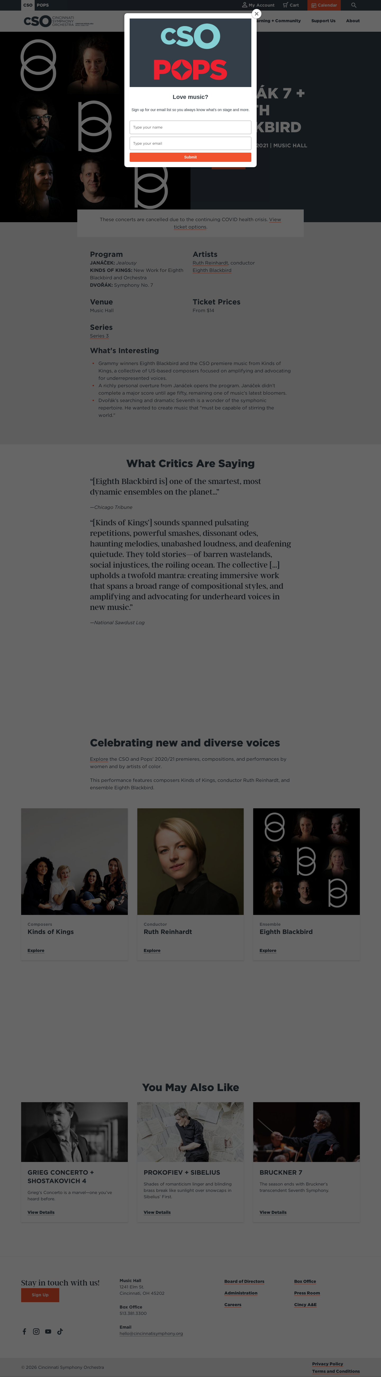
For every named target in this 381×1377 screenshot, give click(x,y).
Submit (190, 157)
